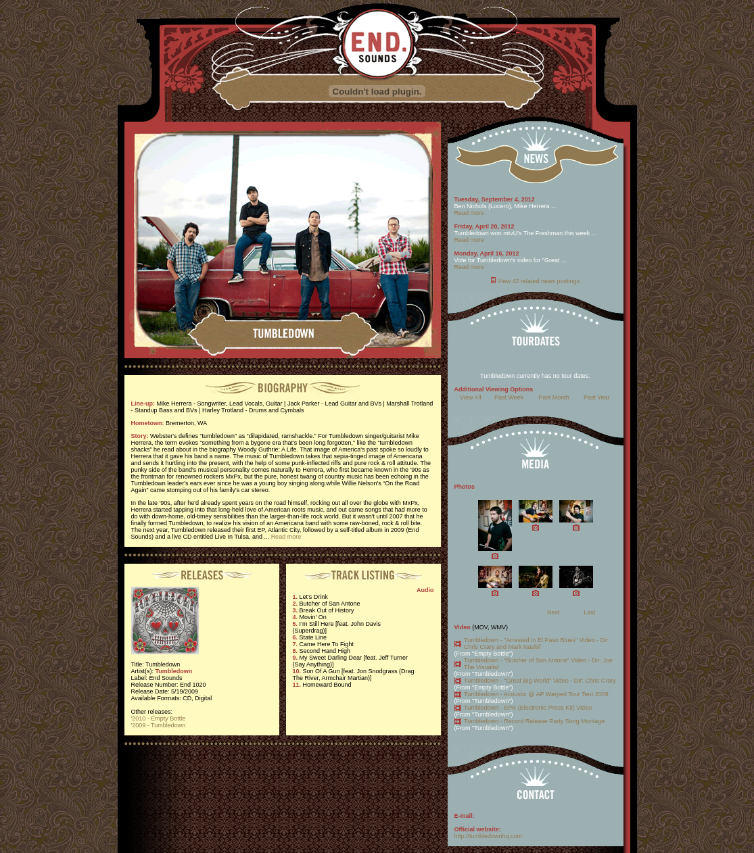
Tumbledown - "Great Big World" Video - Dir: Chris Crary (540, 680)
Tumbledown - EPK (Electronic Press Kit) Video (528, 707)
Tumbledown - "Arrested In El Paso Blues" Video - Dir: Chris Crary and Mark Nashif (536, 643)
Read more (286, 536)
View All (470, 397)
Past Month (553, 397)
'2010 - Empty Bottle (158, 718)
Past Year (597, 397)
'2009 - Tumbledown (158, 725)
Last (589, 612)
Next (553, 612)
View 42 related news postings (539, 281)
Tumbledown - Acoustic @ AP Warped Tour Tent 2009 (536, 694)
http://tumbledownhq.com (488, 836)
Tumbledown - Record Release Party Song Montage (534, 721)
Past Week (508, 397)
